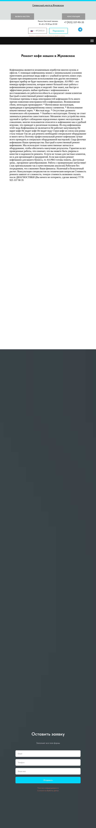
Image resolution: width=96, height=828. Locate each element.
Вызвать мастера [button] (22, 16)
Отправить (48, 780)
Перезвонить (58, 31)
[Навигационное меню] (92, 41)
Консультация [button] (73, 16)
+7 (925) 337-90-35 (74, 22)
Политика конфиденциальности (38, 36)
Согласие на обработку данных (56, 36)
